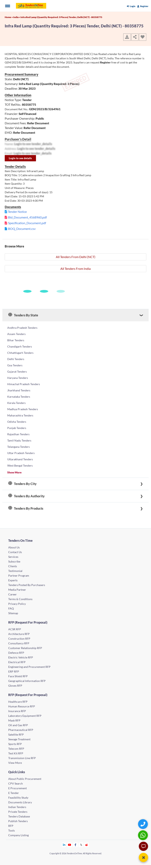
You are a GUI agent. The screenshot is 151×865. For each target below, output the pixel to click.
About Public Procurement (24, 778)
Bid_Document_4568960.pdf (27, 217)
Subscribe (14, 561)
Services (13, 556)
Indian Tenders (17, 807)
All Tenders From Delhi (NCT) (75, 257)
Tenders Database (19, 816)
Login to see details (20, 158)
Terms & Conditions (20, 599)
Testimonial (15, 570)
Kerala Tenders (16, 403)
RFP (10, 825)
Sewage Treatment (19, 739)
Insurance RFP (17, 711)
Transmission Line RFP (22, 758)
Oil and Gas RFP (18, 725)
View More (15, 762)
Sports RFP (15, 744)
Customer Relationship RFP (25, 648)
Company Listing (18, 835)
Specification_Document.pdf (27, 223)
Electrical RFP (17, 662)
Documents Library (20, 802)
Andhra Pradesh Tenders (22, 327)
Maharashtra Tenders (20, 415)
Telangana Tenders (18, 446)
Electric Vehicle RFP (20, 657)
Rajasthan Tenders (18, 434)
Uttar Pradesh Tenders (21, 453)
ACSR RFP (14, 629)
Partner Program (18, 575)
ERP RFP (13, 671)
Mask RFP (14, 720)
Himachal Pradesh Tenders (23, 384)
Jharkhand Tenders (18, 390)
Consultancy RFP (18, 643)
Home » (9, 17)
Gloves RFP (15, 685)
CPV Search (15, 783)
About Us (14, 547)
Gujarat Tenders (17, 371)
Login (131, 6)
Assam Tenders (16, 334)
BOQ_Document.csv (22, 228)
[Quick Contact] (143, 824)
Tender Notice (17, 211)
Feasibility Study (18, 797)
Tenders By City (22, 484)
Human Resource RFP (21, 706)
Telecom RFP (16, 748)
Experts (12, 580)
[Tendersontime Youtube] (69, 844)
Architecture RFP (19, 634)
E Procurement (17, 788)
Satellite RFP (16, 734)
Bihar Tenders (15, 340)
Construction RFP (19, 638)
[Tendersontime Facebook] (75, 844)
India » (16, 17)
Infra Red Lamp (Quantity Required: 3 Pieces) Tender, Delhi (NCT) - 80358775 (61, 17)
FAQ (11, 608)
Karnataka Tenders (18, 396)
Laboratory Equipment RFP (24, 715)
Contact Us (15, 552)
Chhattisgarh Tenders (20, 352)
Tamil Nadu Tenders (19, 440)
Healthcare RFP (18, 701)
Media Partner (17, 589)
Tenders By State (23, 315)
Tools (11, 830)
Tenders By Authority (26, 496)
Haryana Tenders (17, 377)
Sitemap (13, 613)
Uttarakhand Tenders (20, 459)
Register (142, 6)
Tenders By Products (25, 508)
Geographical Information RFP (27, 681)
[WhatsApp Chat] (143, 835)
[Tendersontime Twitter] (81, 844)
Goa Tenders (14, 365)
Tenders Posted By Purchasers (26, 585)
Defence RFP (16, 652)
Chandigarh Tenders (19, 346)
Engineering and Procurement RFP (29, 666)
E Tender (13, 793)
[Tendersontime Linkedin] (64, 844)
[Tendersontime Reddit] (86, 844)
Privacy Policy (17, 603)
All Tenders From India (75, 268)
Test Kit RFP (15, 753)
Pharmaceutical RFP (20, 729)
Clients (12, 566)
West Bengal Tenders (20, 465)
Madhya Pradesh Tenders (22, 409)
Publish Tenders (18, 821)
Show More (14, 472)
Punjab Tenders (16, 428)
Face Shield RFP (18, 676)
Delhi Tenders (15, 359)
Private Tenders (17, 811)
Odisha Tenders (16, 421)
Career (12, 594)
